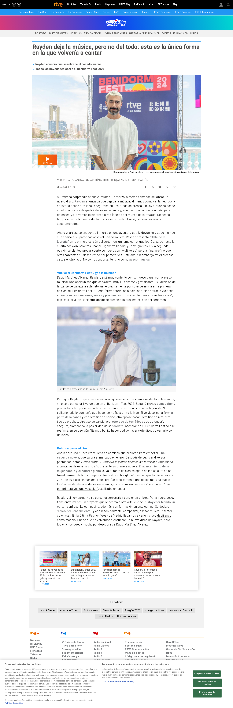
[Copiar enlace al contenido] (174, 186)
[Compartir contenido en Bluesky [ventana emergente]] (159, 186)
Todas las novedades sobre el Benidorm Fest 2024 (69, 69)
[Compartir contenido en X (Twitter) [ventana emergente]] (152, 186)
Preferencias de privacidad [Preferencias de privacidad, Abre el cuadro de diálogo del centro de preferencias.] (207, 702)
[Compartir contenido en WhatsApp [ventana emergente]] (167, 186)
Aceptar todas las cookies (206, 683)
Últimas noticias (126, 616)
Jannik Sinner (48, 610)
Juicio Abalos (105, 616)
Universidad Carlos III (181, 610)
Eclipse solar (91, 610)
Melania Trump (111, 610)
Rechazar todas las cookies (207, 692)
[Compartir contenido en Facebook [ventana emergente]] (145, 186)
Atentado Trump (69, 610)
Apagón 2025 (132, 610)
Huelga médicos (154, 610)
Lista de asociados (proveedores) (118, 690)
